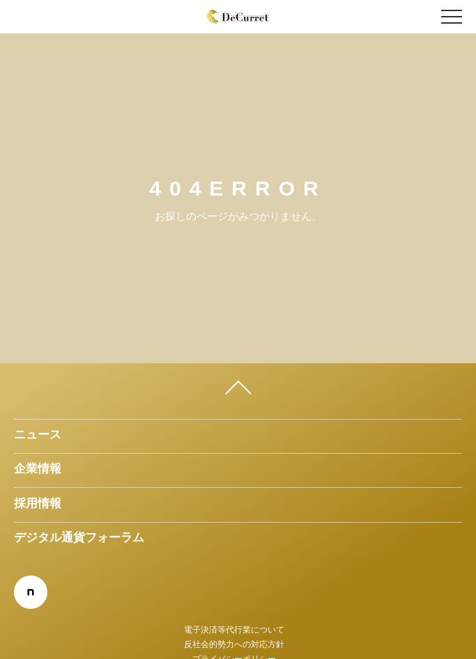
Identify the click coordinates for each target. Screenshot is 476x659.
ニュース (37, 434)
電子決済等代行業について (234, 630)
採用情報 (37, 503)
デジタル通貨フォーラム (79, 537)
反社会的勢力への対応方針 (234, 644)
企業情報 (37, 468)
